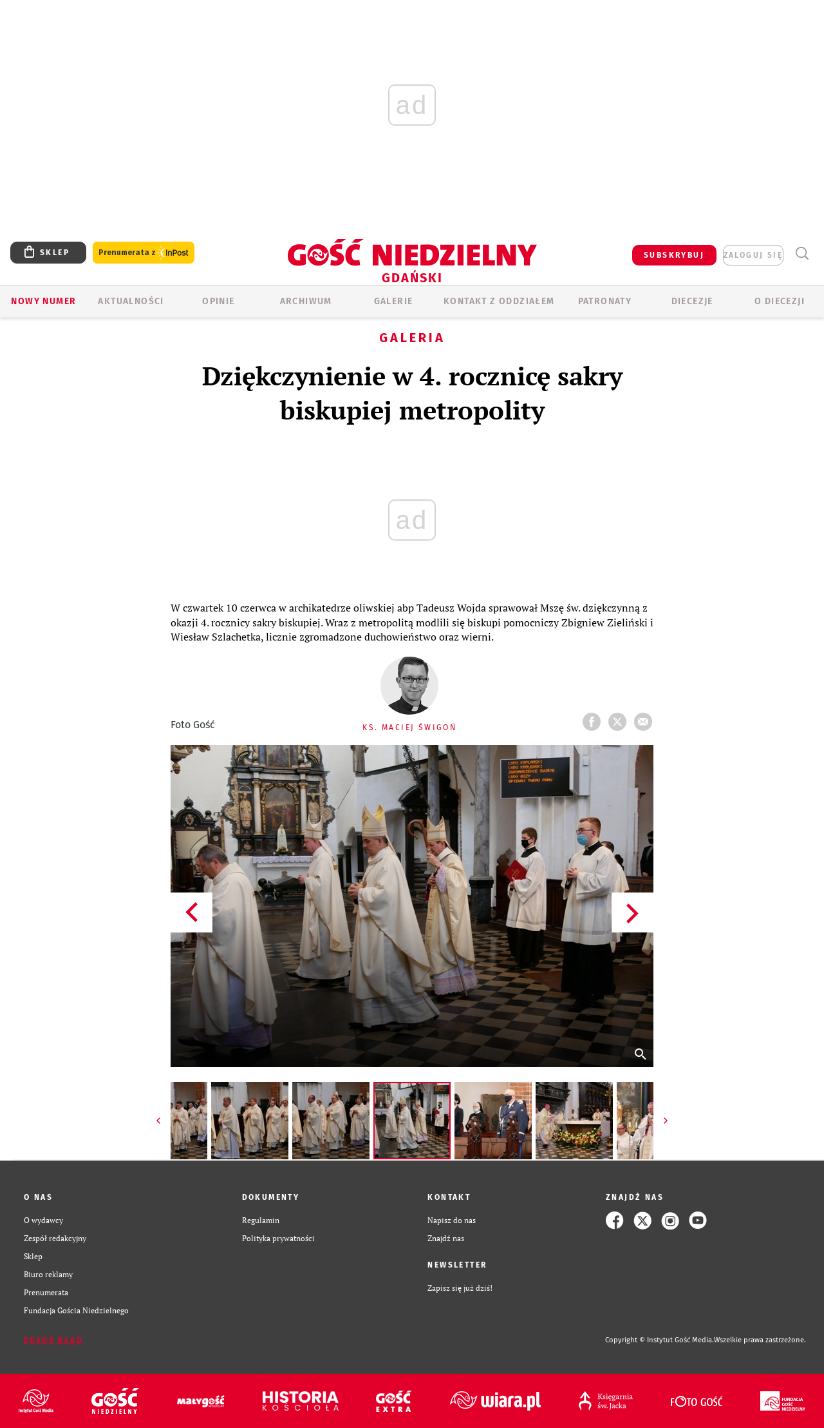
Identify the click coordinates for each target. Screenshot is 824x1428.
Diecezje (692, 301)
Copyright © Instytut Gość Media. (659, 1340)
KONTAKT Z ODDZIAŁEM (499, 301)
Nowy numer (43, 301)
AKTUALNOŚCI (131, 301)
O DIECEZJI (779, 301)
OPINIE (218, 301)
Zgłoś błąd (53, 1340)
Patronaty (605, 301)
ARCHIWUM (306, 301)
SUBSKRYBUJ (674, 255)
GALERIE (393, 301)
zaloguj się (753, 255)
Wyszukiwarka (802, 253)
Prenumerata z (143, 253)
